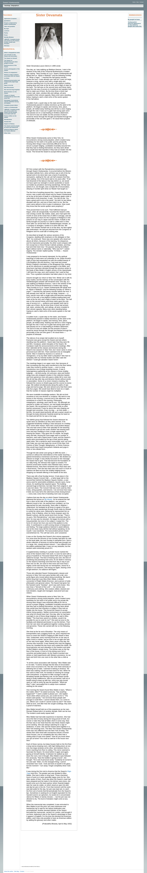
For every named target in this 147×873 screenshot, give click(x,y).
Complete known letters (11, 105)
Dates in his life (8, 85)
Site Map (16, 871)
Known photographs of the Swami (12, 69)
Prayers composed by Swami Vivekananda (10, 23)
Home (133, 2)
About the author (9, 871)
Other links (7, 133)
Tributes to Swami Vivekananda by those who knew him (12, 97)
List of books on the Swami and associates (10, 55)
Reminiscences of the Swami (10, 66)
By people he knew (134, 19)
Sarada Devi (7, 121)
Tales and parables (9, 26)
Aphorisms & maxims (10, 18)
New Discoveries (9, 87)
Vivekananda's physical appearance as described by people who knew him (134, 24)
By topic (6, 28)
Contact (141, 2)
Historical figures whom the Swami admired (11, 130)
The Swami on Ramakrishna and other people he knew (11, 62)
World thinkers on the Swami (10, 92)
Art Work (6, 78)
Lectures (6, 30)
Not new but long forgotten (12, 89)
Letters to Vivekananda (10, 107)
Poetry (6, 33)
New (137, 2)
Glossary (6, 45)
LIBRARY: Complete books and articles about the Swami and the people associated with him (12, 111)
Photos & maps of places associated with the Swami (12, 75)
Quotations (7, 20)
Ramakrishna (8, 119)
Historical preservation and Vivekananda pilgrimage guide (12, 82)
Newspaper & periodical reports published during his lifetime (11, 102)
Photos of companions (10, 72)
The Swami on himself (10, 58)
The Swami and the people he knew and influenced (11, 126)
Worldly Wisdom (9, 37)
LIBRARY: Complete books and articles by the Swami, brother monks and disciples (12, 41)
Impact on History (9, 123)
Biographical (15, 5)
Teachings (7, 5)
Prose (6, 35)
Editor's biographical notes (12, 52)
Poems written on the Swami (10, 116)
